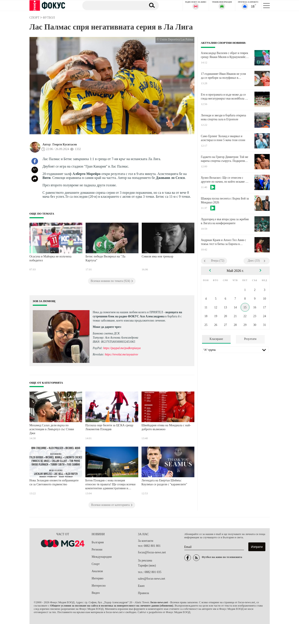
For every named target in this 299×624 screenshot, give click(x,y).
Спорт (96, 564)
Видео (96, 592)
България (98, 542)
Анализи (97, 571)
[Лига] (235, 349)
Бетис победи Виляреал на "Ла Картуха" (105, 258)
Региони (97, 549)
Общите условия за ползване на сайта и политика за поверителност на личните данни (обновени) (111, 605)
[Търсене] (112, 5)
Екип (141, 585)
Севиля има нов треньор (157, 256)
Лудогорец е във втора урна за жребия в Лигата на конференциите (225, 221)
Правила (143, 593)
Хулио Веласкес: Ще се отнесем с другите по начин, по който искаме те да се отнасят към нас (224, 180)
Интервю (98, 578)
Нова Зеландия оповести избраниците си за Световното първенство (54, 482)
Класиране (216, 339)
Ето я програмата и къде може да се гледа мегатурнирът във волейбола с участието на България (224, 96)
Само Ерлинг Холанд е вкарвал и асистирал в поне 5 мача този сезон (223, 138)
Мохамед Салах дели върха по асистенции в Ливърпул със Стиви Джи (51, 429)
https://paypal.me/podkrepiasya (121, 348)
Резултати (250, 339)
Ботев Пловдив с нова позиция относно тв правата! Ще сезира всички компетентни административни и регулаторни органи (110, 485)
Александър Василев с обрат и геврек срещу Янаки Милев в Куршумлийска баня (225, 55)
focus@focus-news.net (152, 552)
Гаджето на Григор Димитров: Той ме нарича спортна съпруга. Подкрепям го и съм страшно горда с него (224, 159)
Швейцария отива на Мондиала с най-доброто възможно (166, 427)
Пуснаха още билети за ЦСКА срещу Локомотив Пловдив (109, 427)
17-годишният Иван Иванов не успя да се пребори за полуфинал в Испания (223, 76)
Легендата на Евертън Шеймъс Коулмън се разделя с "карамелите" (164, 482)
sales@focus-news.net (151, 578)
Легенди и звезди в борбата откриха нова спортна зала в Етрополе (223, 117)
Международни (102, 556)
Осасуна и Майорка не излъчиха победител (50, 258)
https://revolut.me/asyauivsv (121, 354)
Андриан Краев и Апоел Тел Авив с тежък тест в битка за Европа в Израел (223, 242)
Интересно (99, 585)
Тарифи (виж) (147, 565)
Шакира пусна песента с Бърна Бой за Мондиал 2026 (225, 200)
